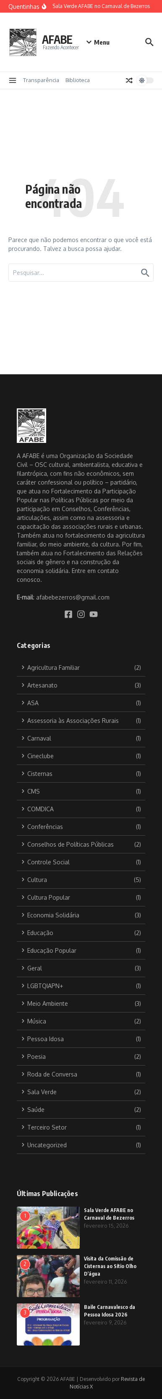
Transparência (41, 80)
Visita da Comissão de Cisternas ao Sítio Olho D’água (110, 1266)
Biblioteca (77, 80)
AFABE (57, 39)
